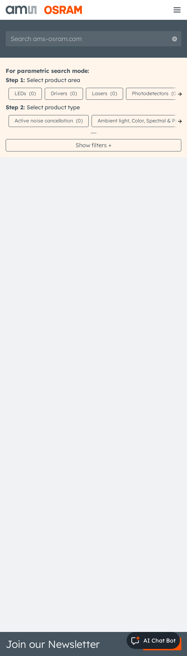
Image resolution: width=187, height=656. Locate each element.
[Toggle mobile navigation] (177, 10)
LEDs (25, 93)
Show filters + (93, 145)
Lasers (104, 93)
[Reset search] (174, 39)
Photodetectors (155, 93)
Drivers (64, 93)
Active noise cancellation (49, 120)
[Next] (180, 94)
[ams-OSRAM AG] (44, 10)
